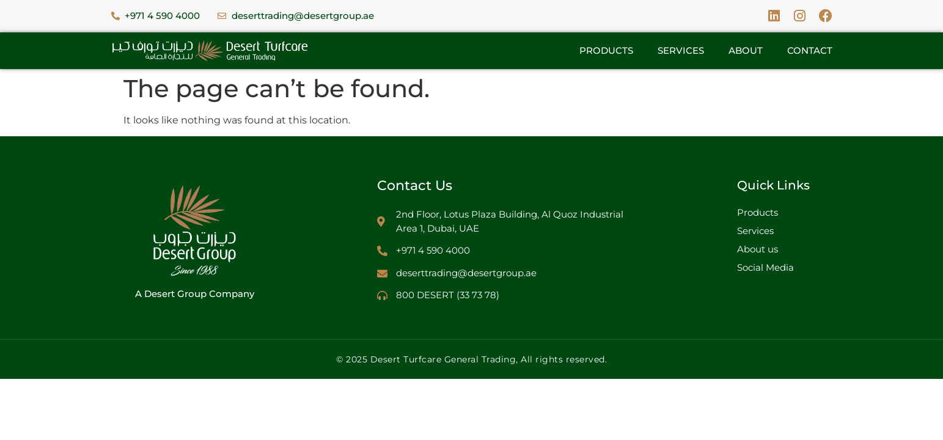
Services (681, 50)
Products (606, 50)
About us (757, 249)
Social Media (765, 267)
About (745, 50)
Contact (809, 50)
